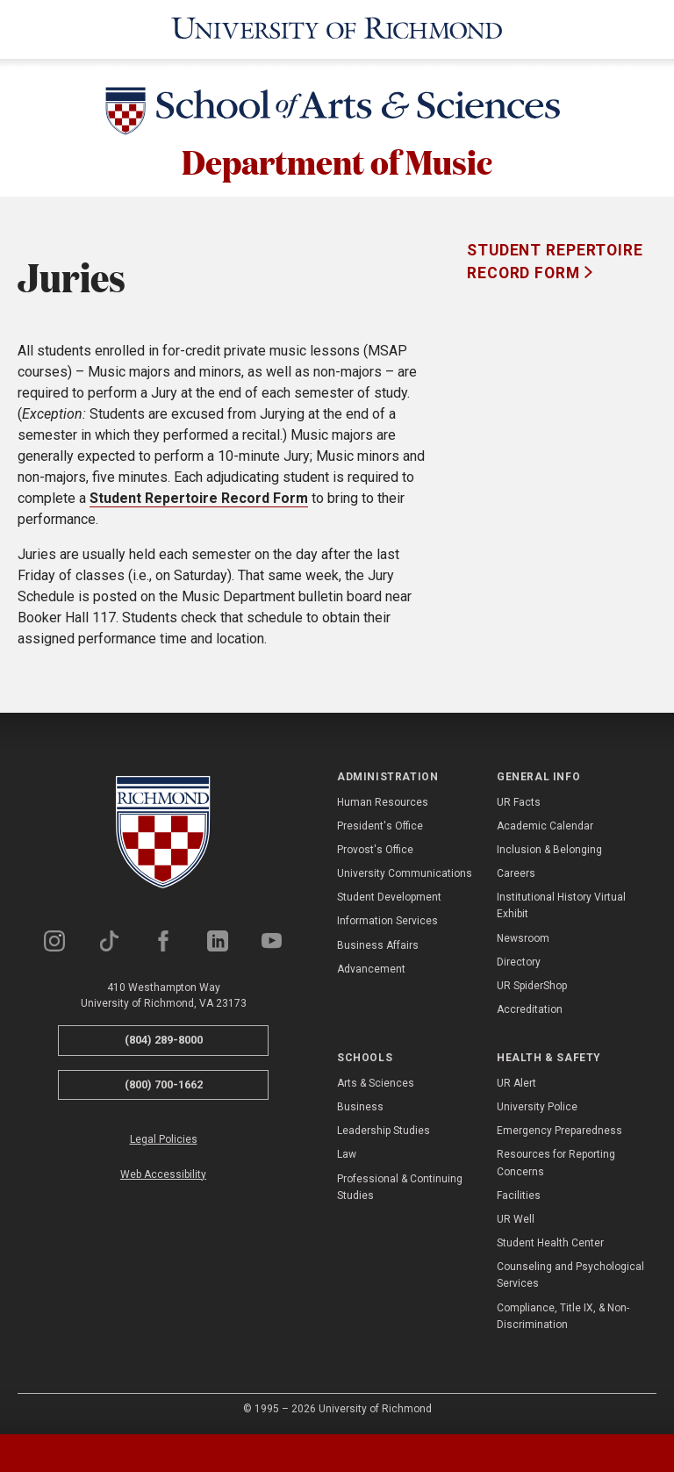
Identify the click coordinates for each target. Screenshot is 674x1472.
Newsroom (523, 936)
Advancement (371, 967)
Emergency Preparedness (559, 1130)
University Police (537, 1105)
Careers (516, 872)
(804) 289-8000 (164, 1038)
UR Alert (516, 1081)
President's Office (380, 824)
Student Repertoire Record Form (199, 497)
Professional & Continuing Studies (399, 1185)
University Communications (404, 872)
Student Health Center (550, 1242)
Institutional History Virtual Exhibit (561, 904)
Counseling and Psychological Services (570, 1274)
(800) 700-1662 (164, 1082)
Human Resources (382, 800)
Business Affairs (378, 943)
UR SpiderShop (532, 985)
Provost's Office (375, 848)
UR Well (515, 1217)
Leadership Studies (383, 1130)
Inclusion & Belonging (549, 848)
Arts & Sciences (375, 1081)
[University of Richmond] (337, 28)
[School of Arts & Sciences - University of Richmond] (337, 111)
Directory (519, 960)
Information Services (387, 920)
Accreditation (530, 1008)
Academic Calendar (545, 824)
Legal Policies (163, 1138)
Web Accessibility (163, 1173)
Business (360, 1105)
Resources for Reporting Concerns (556, 1161)
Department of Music (337, 160)
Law (346, 1153)
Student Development (389, 896)
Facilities (519, 1194)
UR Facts (519, 800)
